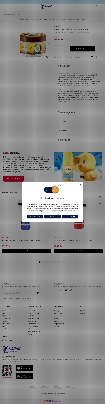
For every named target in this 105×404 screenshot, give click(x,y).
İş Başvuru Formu (7, 340)
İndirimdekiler (58, 316)
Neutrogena (6, 237)
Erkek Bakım (6, 324)
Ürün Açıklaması (65, 65)
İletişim (56, 326)
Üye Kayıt (83, 311)
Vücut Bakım (43, 19)
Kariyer (30, 334)
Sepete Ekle (82, 48)
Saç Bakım (5, 321)
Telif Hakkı (31, 329)
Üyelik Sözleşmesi (33, 316)
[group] (33, 43)
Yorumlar (62, 121)
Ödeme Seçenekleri (67, 112)
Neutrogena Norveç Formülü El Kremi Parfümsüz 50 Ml (73, 240)
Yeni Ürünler (58, 313)
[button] (17, 43)
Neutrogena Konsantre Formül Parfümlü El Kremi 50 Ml (21, 240)
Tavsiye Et (57, 57)
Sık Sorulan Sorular (34, 331)
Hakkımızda (32, 311)
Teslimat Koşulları (33, 313)
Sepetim (56, 318)
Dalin (56, 26)
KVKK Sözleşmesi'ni (10, 298)
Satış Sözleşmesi (33, 318)
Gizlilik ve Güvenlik (34, 324)
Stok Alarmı (78, 57)
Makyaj (4, 313)
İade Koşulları (64, 139)
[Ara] (100, 14)
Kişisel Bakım (34, 19)
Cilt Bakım (5, 316)
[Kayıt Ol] (39, 293)
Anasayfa (24, 19)
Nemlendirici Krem (54, 19)
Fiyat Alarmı (68, 57)
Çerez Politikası (33, 326)
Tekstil (4, 329)
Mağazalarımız (59, 324)
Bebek (4, 326)
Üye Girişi (83, 313)
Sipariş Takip (58, 321)
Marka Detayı (14, 178)
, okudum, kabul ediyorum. (16, 298)
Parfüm (4, 311)
